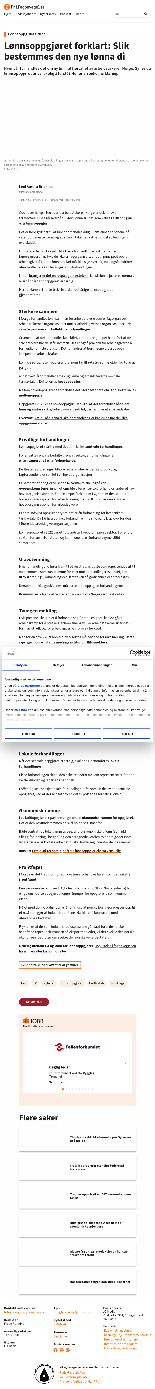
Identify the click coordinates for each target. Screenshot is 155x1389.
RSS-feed (59, 1324)
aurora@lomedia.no (31, 192)
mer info (20, 710)
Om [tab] (134, 665)
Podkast (65, 14)
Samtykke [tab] (21, 665)
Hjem (8, 14)
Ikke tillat (28, 733)
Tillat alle (126, 733)
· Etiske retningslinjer (117, 1330)
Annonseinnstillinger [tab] (96, 665)
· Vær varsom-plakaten (74, 1377)
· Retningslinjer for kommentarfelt (127, 1335)
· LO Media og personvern (120, 1348)
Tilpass (77, 733)
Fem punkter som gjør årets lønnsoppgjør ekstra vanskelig (76, 850)
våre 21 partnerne (26, 685)
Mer (79, 14)
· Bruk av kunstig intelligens (122, 1339)
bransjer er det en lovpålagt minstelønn (58, 275)
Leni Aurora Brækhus (36, 187)
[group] (77, 1062)
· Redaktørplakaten (71, 1372)
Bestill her (60, 1336)
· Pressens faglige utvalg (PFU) (79, 1381)
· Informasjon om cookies (120, 1344)
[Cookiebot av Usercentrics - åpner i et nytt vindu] (132, 653)
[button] (125, 1062)
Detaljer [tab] (58, 665)
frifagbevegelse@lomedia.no (24, 1312)
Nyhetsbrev (48, 14)
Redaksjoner (26, 14)
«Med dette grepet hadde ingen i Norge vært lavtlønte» (82, 594)
